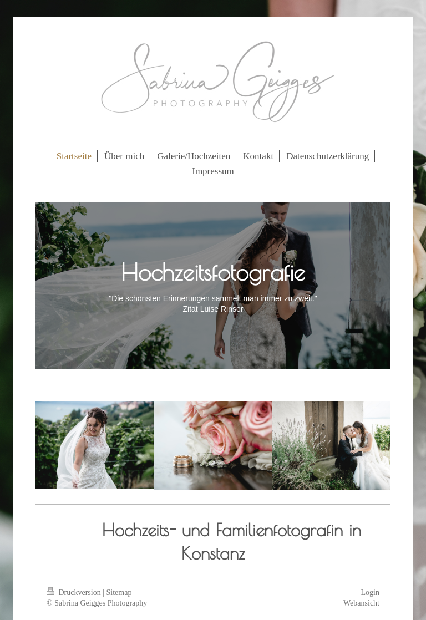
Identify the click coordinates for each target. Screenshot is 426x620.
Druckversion (75, 592)
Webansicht (361, 603)
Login (370, 592)
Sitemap (119, 592)
